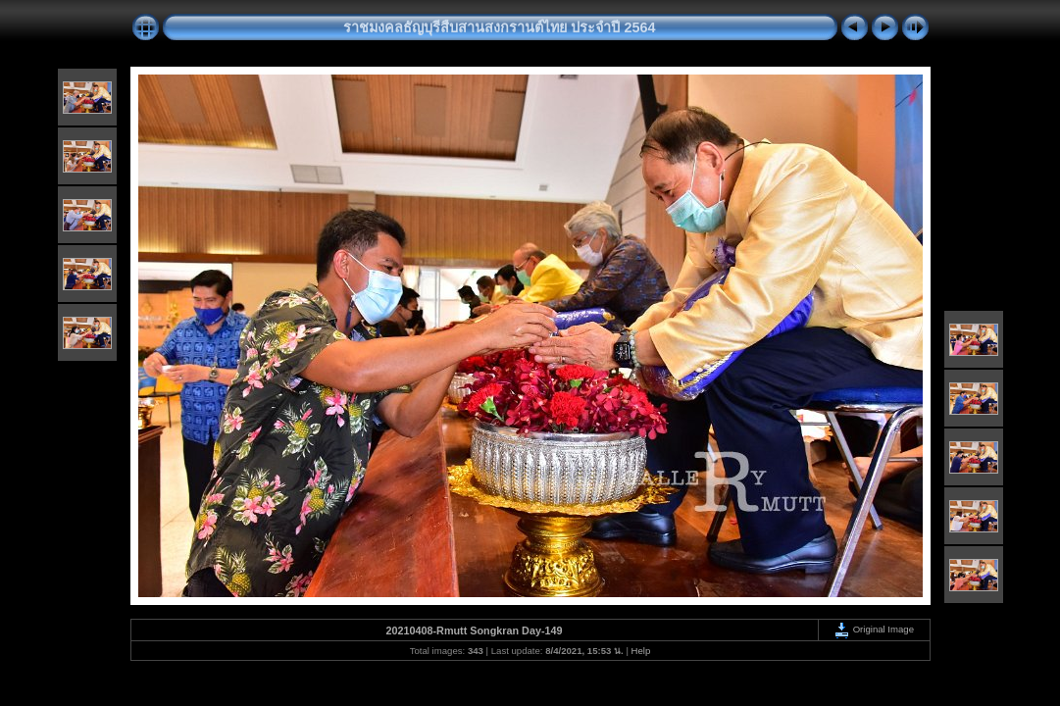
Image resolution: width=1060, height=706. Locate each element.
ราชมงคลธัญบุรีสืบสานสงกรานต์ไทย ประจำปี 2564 (499, 27)
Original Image (873, 629)
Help (641, 650)
